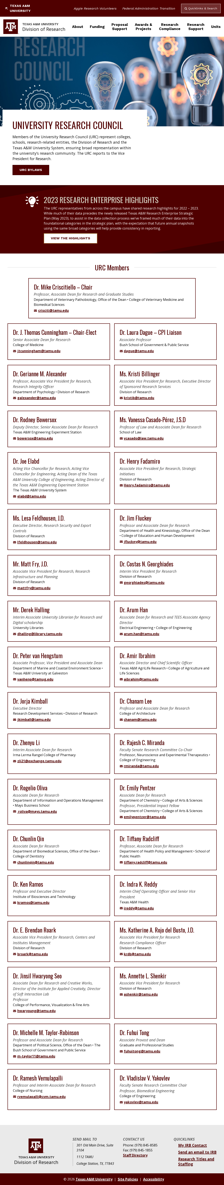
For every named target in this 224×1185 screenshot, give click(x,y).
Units (216, 27)
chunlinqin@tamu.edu (35, 862)
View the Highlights (70, 238)
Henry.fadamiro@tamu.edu (147, 485)
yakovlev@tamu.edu (141, 1102)
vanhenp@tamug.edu (35, 679)
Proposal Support (119, 27)
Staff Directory (135, 1155)
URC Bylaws (33, 170)
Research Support (195, 27)
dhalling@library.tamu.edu (39, 633)
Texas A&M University (18, 8)
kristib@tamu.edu (139, 397)
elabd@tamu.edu (31, 496)
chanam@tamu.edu (140, 719)
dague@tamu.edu (139, 351)
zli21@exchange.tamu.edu (39, 761)
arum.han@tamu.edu (141, 633)
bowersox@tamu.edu (35, 438)
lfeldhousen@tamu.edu (37, 542)
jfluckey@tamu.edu (140, 541)
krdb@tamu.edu (137, 954)
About (77, 27)
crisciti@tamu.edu (53, 310)
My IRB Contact (192, 1145)
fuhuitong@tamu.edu (142, 1051)
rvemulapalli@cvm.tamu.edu (41, 1096)
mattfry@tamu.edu (33, 588)
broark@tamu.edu (32, 954)
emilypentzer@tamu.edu (145, 817)
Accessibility (153, 1179)
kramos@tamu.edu (33, 902)
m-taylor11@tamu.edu (36, 1056)
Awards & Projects (143, 27)
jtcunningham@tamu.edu (38, 351)
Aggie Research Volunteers (95, 8)
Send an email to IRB (197, 1152)
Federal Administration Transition (148, 8)
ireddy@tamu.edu (139, 908)
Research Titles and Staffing (196, 1161)
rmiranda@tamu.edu (141, 766)
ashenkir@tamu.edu (141, 994)
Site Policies (128, 1179)
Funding (97, 27)
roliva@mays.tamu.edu (37, 811)
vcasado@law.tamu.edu (144, 438)
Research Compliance (169, 27)
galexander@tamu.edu (36, 397)
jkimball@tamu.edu (34, 719)
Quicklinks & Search (201, 8)
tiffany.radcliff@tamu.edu (145, 862)
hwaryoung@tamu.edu (36, 1010)
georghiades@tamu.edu (144, 582)
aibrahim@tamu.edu (141, 679)
